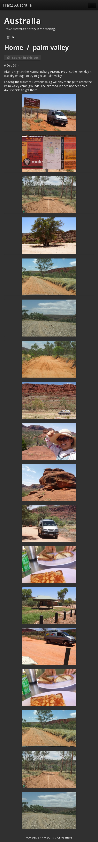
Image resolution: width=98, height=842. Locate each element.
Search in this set (25, 57)
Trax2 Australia (17, 5)
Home (13, 47)
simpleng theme (62, 837)
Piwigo (46, 837)
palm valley (51, 47)
